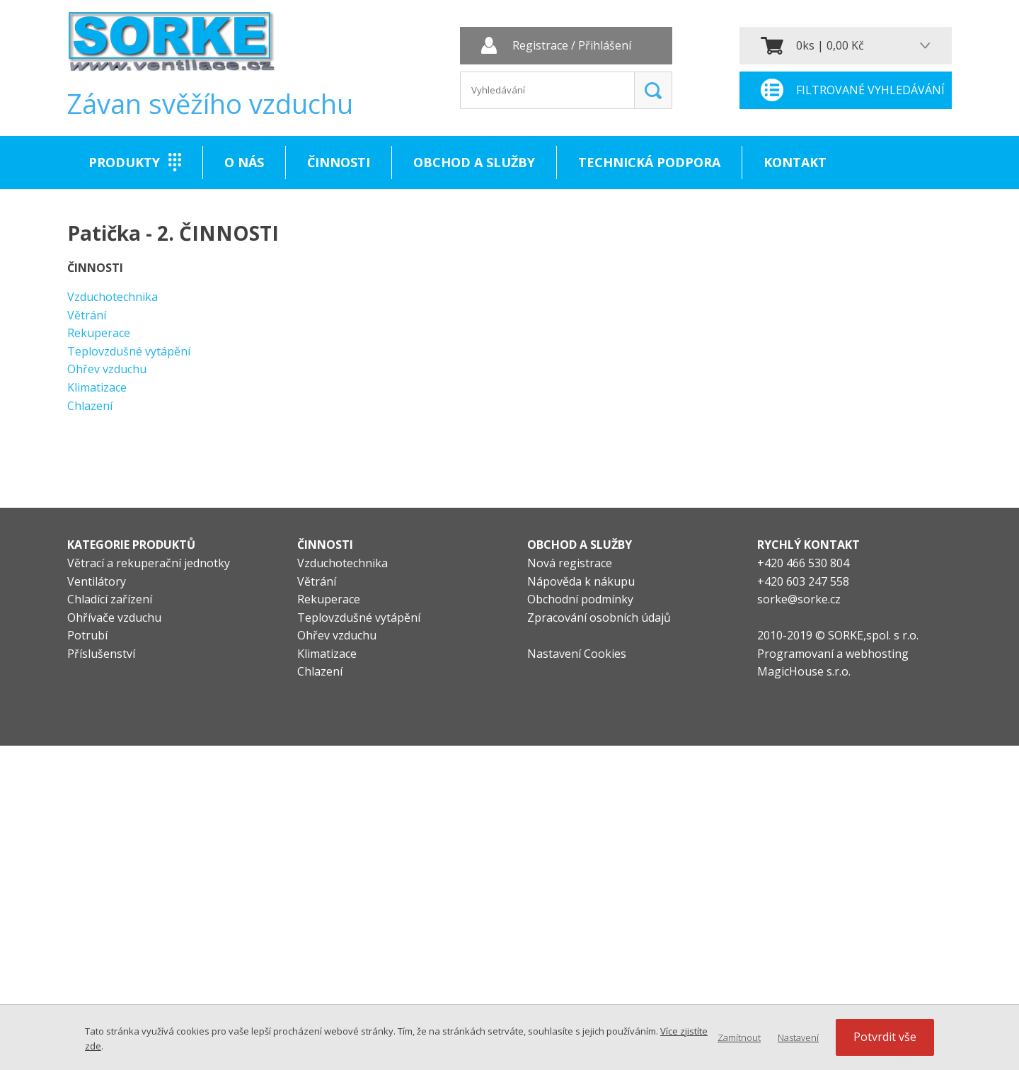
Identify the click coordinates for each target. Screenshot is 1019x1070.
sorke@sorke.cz (799, 599)
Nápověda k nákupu (581, 581)
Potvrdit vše (884, 1037)
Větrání (86, 315)
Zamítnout (739, 1037)
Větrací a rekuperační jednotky (148, 563)
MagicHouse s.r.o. (804, 671)
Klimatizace (97, 387)
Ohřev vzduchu (106, 369)
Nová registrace (569, 563)
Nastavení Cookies (576, 653)
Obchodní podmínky (580, 599)
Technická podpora (649, 162)
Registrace (540, 46)
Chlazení (90, 406)
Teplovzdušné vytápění (128, 351)
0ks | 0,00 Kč (830, 45)
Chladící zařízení (109, 599)
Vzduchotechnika (112, 297)
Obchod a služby (474, 162)
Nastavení (798, 1037)
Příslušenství (101, 653)
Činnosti (338, 162)
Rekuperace (98, 333)
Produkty (124, 162)
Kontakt (795, 162)
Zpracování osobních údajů (599, 617)
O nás (244, 162)
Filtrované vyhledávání (870, 90)
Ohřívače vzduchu (114, 617)
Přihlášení (604, 46)
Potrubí (87, 635)
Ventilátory (96, 581)
